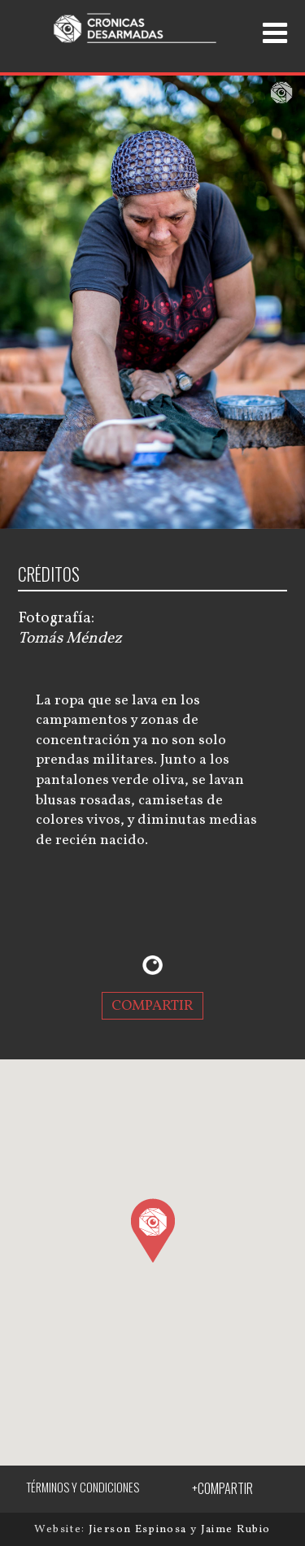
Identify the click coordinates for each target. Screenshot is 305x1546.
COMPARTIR (152, 1006)
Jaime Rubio (236, 1529)
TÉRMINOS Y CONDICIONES (82, 1487)
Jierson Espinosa (139, 1529)
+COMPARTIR (222, 1488)
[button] (152, 1229)
